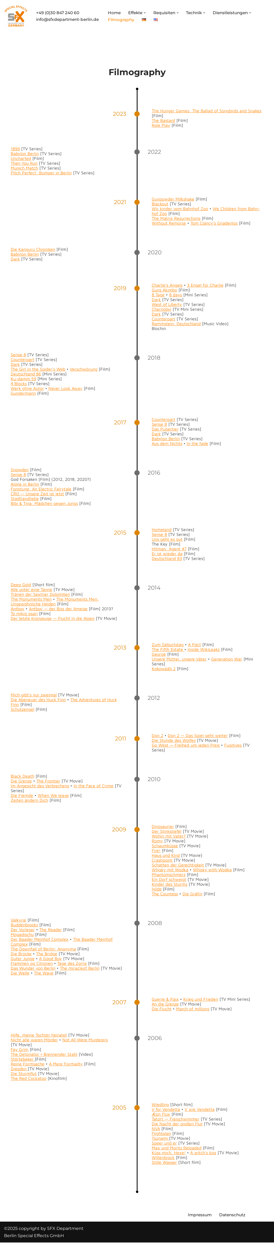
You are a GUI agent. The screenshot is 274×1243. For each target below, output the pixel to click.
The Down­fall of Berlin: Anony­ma (43, 948)
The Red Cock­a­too (28, 1078)
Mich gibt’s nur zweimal (34, 694)
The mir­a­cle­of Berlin (80, 968)
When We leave (53, 795)
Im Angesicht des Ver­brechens (40, 785)
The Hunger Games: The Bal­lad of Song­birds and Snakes (206, 110)
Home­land (162, 529)
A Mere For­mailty (66, 1063)
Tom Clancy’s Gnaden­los (214, 223)
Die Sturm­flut (24, 1073)
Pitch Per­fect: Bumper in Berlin (41, 172)
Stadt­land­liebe (25, 498)
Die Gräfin (192, 893)
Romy (157, 840)
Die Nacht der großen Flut (177, 1123)
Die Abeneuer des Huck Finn (38, 699)
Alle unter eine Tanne (31, 589)
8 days (175, 294)
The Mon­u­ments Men (31, 599)
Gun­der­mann (23, 393)
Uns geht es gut (167, 539)
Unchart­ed (21, 158)
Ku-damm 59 (23, 378)
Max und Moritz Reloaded (176, 1147)
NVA (156, 1128)
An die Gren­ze (165, 1004)
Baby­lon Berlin (25, 153)
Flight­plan (161, 1133)
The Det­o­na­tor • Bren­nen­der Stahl (44, 1054)
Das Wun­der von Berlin (33, 968)
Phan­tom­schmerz (168, 874)
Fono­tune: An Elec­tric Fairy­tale (41, 488)
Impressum (200, 1215)
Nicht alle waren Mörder (34, 1039)
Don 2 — (177, 735)
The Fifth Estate (168, 649)
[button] (151, 12)
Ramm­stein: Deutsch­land (176, 323)
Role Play (161, 125)
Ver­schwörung (83, 369)
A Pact (194, 644)
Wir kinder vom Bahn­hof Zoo (180, 208)
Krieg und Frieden (200, 999)
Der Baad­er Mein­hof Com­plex (39, 939)
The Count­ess (165, 893)
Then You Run (24, 163)
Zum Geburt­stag (168, 644)
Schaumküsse (165, 845)
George (159, 654)
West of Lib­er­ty (167, 304)
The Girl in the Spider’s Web (38, 369)
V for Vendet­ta (166, 1109)
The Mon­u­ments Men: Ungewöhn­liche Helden (55, 601)
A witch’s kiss (203, 1152)
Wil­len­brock (163, 1157)
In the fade (197, 443)
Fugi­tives (233, 745)
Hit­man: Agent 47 (169, 548)
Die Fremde (22, 795)
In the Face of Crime (93, 785)
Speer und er (164, 1143)
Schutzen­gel (22, 709)
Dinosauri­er (163, 826)
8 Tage (158, 294)
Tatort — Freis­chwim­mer (175, 1119)
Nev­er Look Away (65, 388)
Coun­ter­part (163, 318)
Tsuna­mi (160, 1138)
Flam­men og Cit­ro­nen (32, 963)
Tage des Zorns (72, 963)
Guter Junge (23, 958)
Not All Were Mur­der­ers (85, 1039)
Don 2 (157, 735)
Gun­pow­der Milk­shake (173, 199)
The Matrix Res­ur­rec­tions (176, 218)
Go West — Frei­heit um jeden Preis (186, 745)
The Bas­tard (163, 120)
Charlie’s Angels (167, 285)
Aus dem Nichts (167, 443)
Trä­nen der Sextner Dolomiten (40, 594)
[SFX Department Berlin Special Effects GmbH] (16, 16)
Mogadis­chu (22, 934)
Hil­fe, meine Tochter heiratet (39, 1035)
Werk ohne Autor (27, 388)
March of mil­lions (192, 1008)
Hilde (157, 889)
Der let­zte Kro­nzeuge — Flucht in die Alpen (52, 618)
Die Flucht (162, 1008)
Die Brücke (21, 953)
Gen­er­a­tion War (226, 659)
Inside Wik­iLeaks (204, 649)
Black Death (22, 776)
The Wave (44, 972)
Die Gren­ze (21, 780)
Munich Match (24, 168)
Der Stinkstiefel (166, 831)
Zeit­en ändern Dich (29, 800)
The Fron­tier (48, 780)
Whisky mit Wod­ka (170, 869)
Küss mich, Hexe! (169, 1152)
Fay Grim (19, 1049)
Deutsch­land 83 (167, 558)
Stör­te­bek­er (23, 1059)
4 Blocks (19, 383)
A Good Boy (50, 958)
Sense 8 (18, 354)
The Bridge (46, 953)
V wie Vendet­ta (200, 1109)
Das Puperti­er (165, 429)
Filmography (126, 19)
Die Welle (20, 972)
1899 (15, 148)
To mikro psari (24, 613)
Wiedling (160, 1104)
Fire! (156, 850)
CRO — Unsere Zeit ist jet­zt (37, 493)
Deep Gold (21, 584)
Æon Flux (161, 1114)
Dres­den (19, 1068)
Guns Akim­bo (164, 289)
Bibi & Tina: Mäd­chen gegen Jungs (44, 503)
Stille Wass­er (164, 1162)
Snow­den (20, 469)
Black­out (160, 203)
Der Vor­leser (23, 929)
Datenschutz (234, 1215)
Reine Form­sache (27, 1063)
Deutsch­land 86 (26, 373)
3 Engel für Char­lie (205, 285)
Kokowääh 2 (164, 668)
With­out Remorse (169, 223)
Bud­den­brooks (24, 924)
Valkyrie (18, 920)
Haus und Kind (166, 855)
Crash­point (162, 860)
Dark (15, 258)
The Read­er (50, 929)
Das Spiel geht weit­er (207, 735)
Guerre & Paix (165, 999)
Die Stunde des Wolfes (174, 740)
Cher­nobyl (161, 309)
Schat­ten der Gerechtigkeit (178, 864)
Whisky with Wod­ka (212, 869)
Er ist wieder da (167, 553)
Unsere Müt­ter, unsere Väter (179, 659)
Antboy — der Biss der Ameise (58, 608)
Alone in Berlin (25, 484)
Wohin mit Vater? (169, 836)
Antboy (17, 608)
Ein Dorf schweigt (169, 879)
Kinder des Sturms (169, 884)
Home (118, 12)
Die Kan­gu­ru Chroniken (33, 249)
